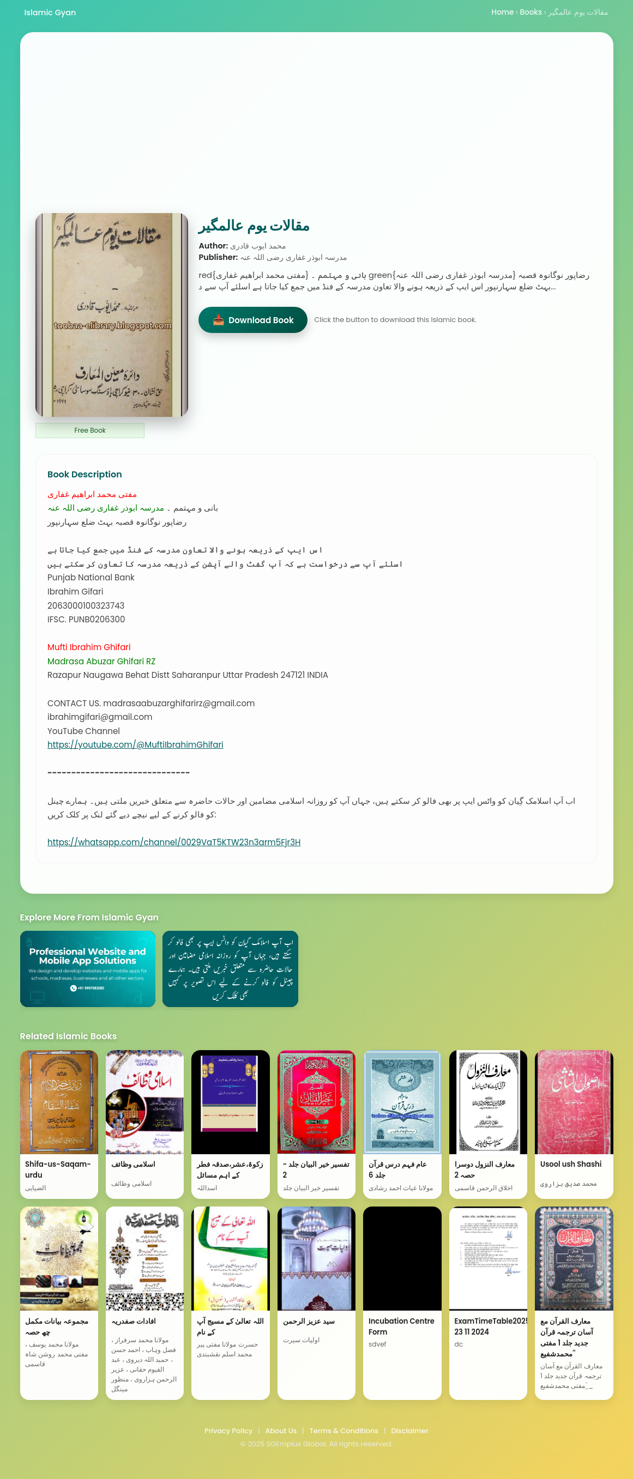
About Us (281, 1430)
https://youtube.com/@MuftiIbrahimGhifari (135, 744)
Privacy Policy (228, 1430)
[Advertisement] (317, 131)
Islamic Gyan (50, 12)
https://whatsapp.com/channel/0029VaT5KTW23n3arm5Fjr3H (173, 842)
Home (503, 12)
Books (531, 12)
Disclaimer (410, 1430)
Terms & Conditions (344, 1430)
